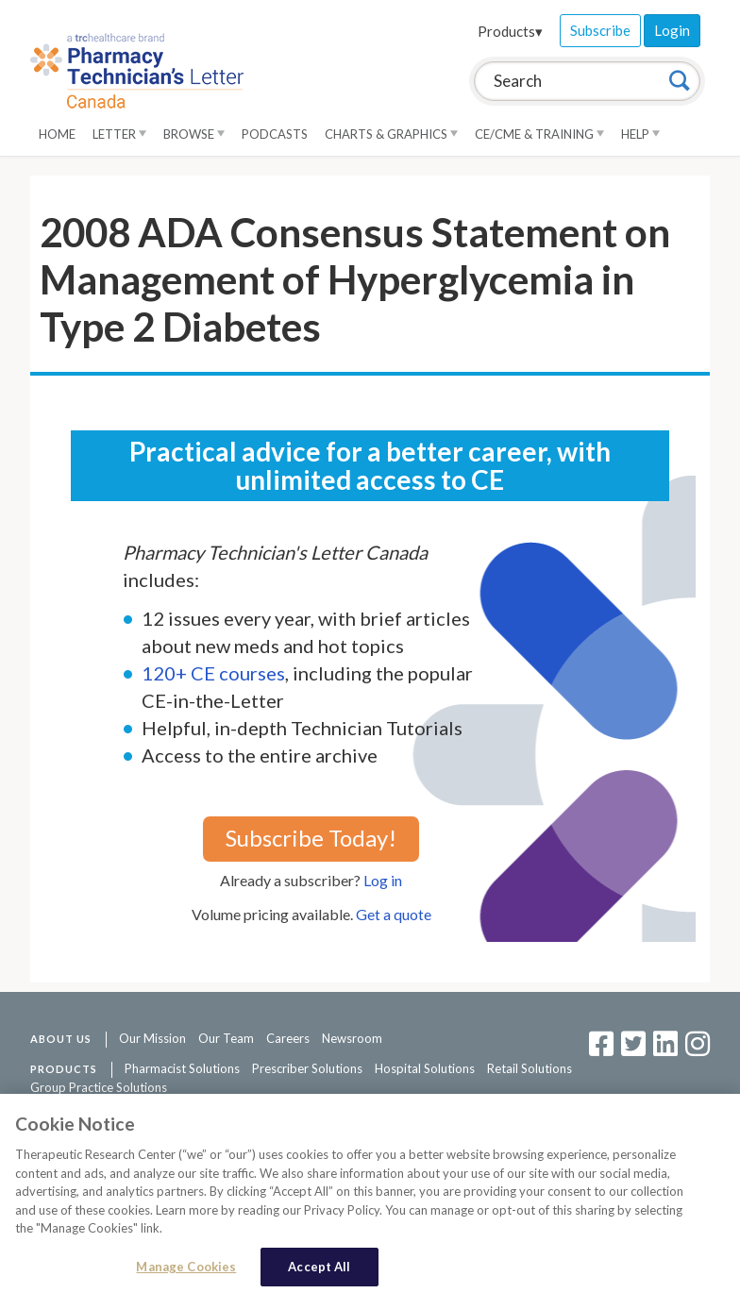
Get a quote (393, 914)
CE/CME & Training (539, 134)
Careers (288, 1038)
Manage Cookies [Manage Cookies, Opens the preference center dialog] (186, 1273)
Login (672, 30)
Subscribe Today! (311, 837)
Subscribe (600, 30)
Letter (119, 134)
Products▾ (510, 31)
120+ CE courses (213, 673)
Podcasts (275, 134)
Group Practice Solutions (98, 1087)
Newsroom (352, 1038)
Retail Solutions (529, 1068)
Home (57, 134)
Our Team (226, 1038)
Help (640, 134)
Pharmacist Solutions (182, 1068)
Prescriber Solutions (307, 1068)
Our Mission (152, 1038)
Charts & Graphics (391, 134)
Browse (194, 134)
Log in (382, 880)
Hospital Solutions (425, 1068)
